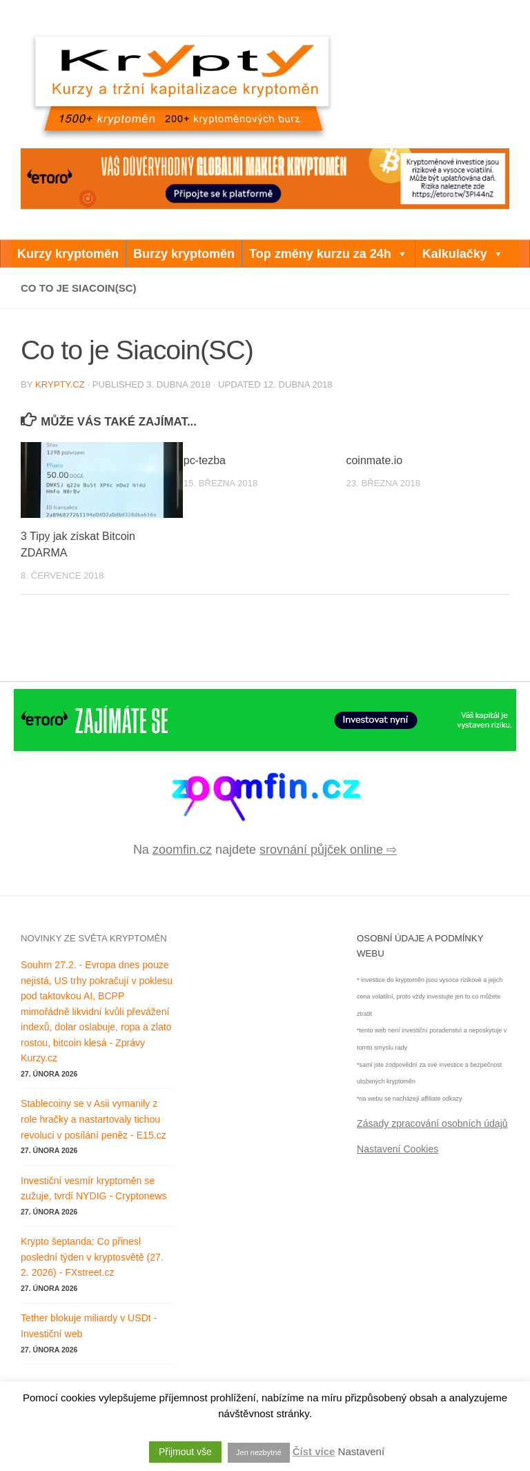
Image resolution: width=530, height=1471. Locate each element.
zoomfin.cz (182, 850)
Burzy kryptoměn (184, 254)
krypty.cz (60, 384)
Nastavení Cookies (397, 1148)
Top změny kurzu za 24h (328, 254)
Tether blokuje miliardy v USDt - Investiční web (89, 1325)
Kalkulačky (463, 254)
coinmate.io (374, 460)
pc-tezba (205, 460)
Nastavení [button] (361, 1451)
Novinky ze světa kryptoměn (94, 938)
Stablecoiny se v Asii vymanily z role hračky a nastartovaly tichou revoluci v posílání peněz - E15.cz (93, 1119)
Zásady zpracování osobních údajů (432, 1123)
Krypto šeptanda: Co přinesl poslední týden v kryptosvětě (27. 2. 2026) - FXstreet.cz (92, 1257)
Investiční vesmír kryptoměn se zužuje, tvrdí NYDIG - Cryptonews (93, 1188)
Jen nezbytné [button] (258, 1452)
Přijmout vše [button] (185, 1451)
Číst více (314, 1451)
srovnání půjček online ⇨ (328, 850)
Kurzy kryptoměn (68, 254)
